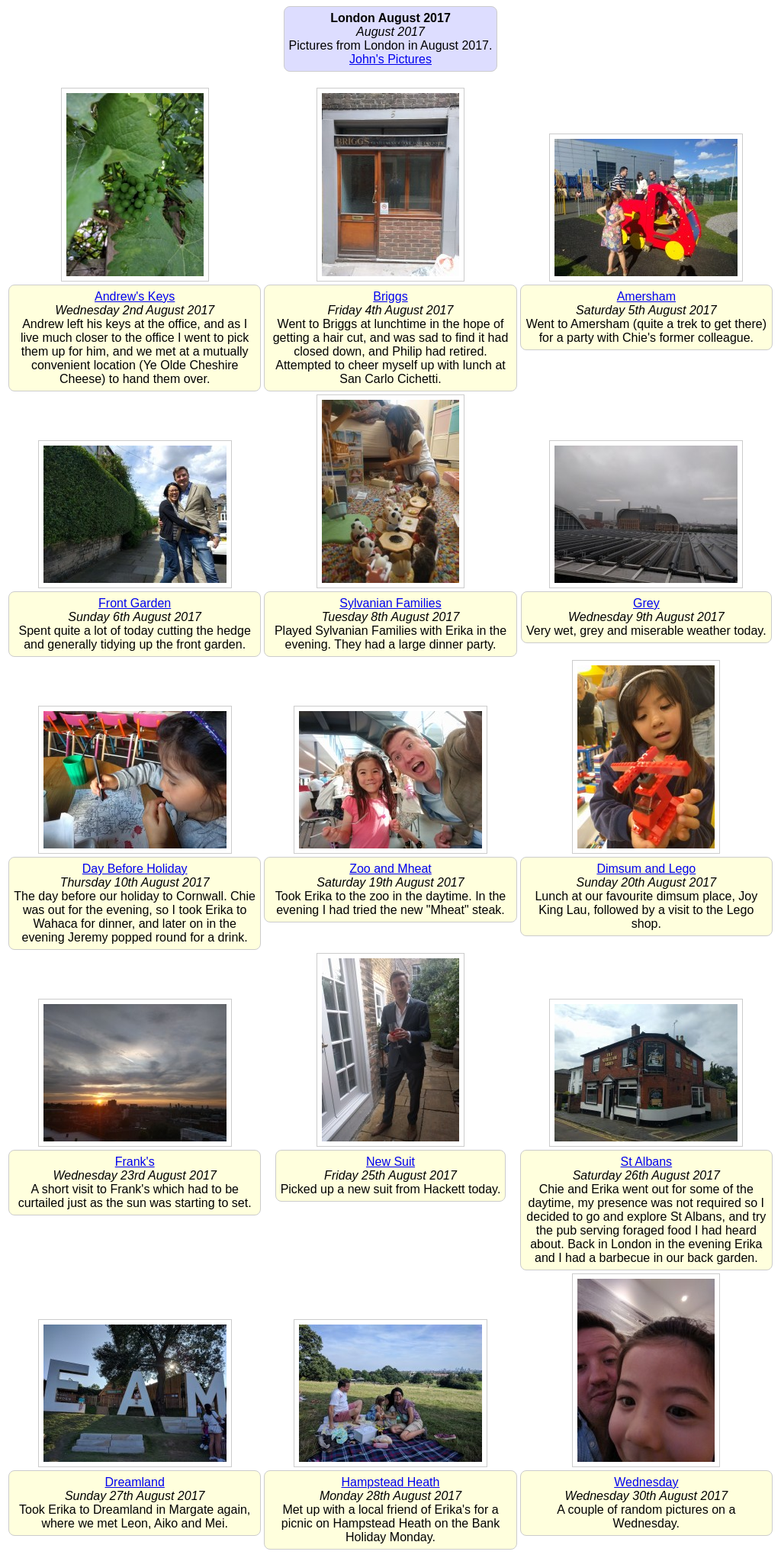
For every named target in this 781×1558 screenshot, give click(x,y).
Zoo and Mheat (390, 868)
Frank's (135, 1161)
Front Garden (134, 603)
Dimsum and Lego (646, 868)
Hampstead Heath (391, 1482)
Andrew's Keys (135, 296)
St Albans (647, 1161)
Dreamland (135, 1482)
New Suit (390, 1161)
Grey (646, 603)
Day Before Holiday (135, 868)
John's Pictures (390, 59)
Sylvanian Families (390, 603)
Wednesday (646, 1482)
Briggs (390, 296)
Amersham (646, 296)
